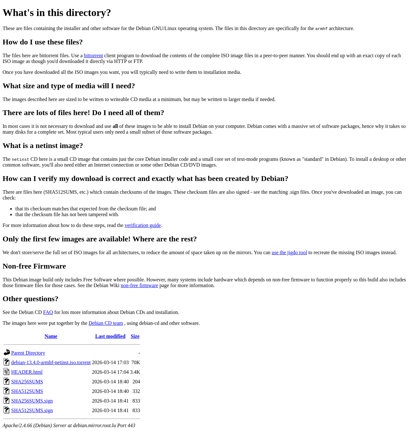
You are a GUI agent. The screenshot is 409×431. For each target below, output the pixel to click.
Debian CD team (106, 323)
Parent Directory (28, 353)
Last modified (110, 336)
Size (135, 336)
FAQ (48, 312)
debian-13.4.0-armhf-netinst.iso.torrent (51, 362)
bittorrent (93, 55)
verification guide (143, 225)
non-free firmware (139, 285)
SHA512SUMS (27, 391)
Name (50, 336)
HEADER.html (26, 372)
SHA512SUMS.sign (32, 410)
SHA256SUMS (27, 381)
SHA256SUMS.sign (32, 401)
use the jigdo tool (289, 252)
